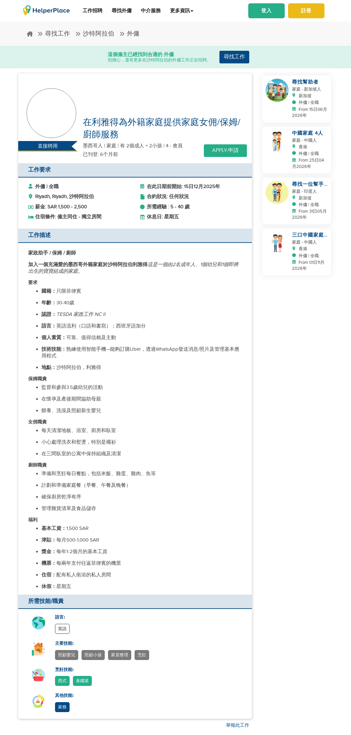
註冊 (306, 11)
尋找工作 (53, 33)
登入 (266, 11)
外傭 (129, 33)
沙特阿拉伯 (94, 33)
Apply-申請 (225, 150)
